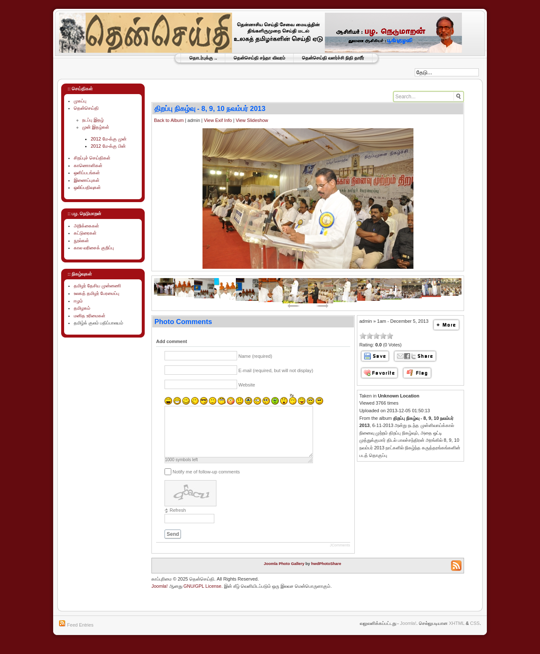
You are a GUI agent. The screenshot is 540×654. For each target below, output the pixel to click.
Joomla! (159, 596)
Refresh (178, 520)
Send (173, 544)
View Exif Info (218, 120)
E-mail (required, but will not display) (275, 370)
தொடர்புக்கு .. (203, 57)
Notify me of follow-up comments (206, 481)
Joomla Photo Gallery (284, 574)
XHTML (456, 633)
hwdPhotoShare (326, 574)
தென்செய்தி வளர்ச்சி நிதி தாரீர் (333, 57)
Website (246, 384)
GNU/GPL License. (203, 596)
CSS (475, 633)
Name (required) (255, 356)
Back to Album (169, 120)
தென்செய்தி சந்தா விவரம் (259, 57)
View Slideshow (252, 120)
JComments (340, 555)
